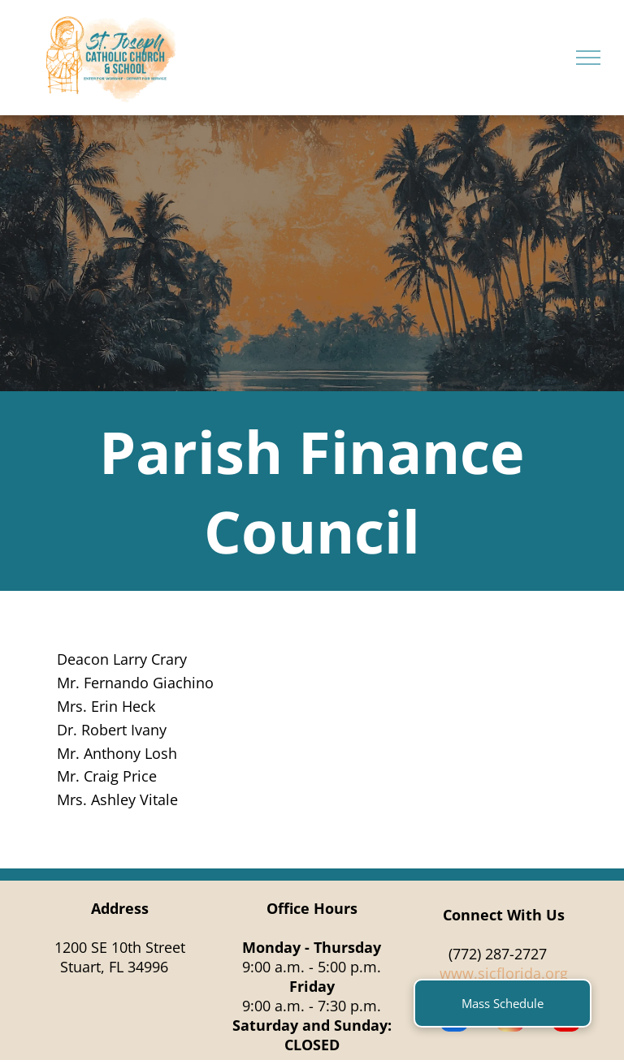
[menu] (588, 58)
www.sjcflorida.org (504, 973)
